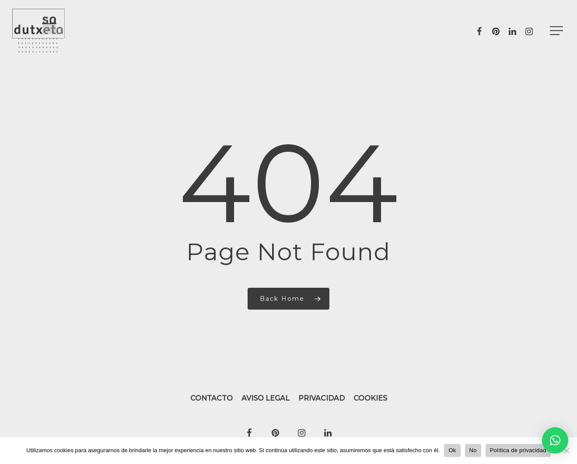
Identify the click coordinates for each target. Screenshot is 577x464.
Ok (452, 450)
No (473, 450)
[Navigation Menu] (557, 30)
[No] (566, 450)
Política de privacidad (518, 450)
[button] (555, 440)
